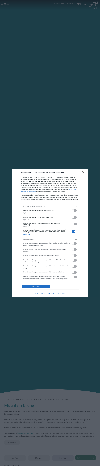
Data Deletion (39, 293)
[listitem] (50, 206)
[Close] (84, 173)
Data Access (50, 293)
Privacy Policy (61, 293)
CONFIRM (36, 286)
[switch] (74, 210)
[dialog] (50, 233)
